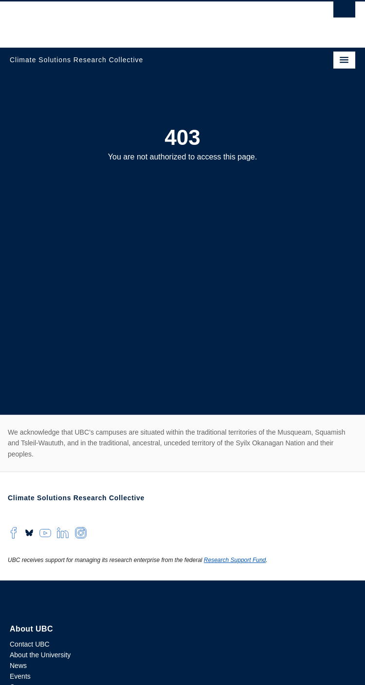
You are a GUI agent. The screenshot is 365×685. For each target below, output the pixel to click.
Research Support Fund (235, 560)
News (18, 665)
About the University (40, 655)
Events (20, 676)
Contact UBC (30, 644)
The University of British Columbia (131, 19)
